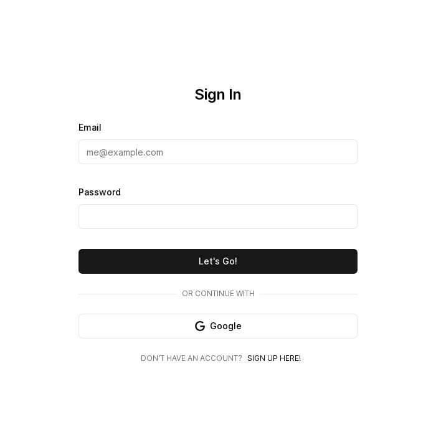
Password (99, 192)
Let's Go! (218, 261)
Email (90, 127)
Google (218, 325)
